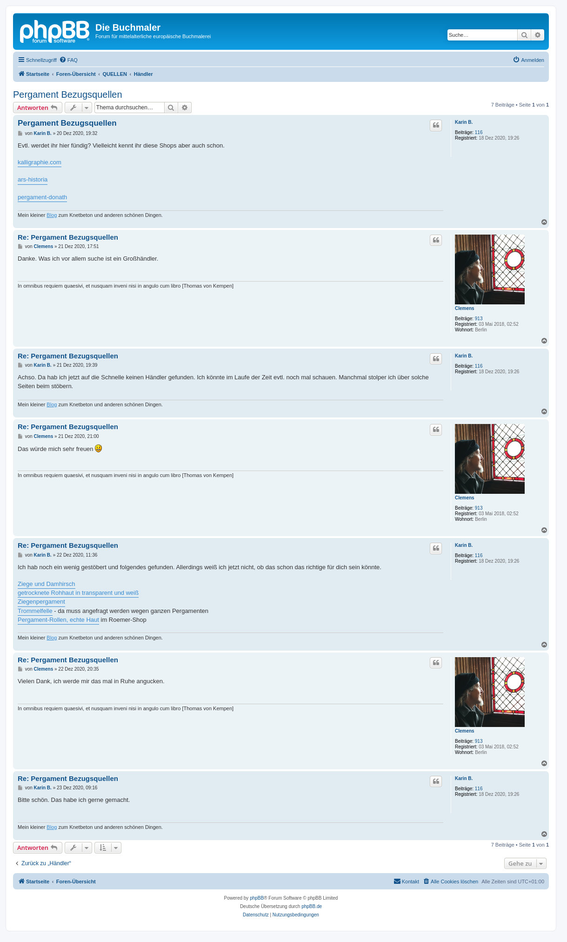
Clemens (464, 308)
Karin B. (464, 122)
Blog (52, 215)
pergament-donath (42, 197)
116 (479, 132)
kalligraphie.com (39, 162)
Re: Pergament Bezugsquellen (68, 237)
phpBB (257, 898)
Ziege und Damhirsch (46, 583)
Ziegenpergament (41, 601)
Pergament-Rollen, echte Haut (58, 619)
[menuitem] (68, 60)
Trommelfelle (35, 610)
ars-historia (32, 179)
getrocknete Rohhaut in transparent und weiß (78, 592)
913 (479, 318)
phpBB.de (311, 906)
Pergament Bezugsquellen (67, 94)
